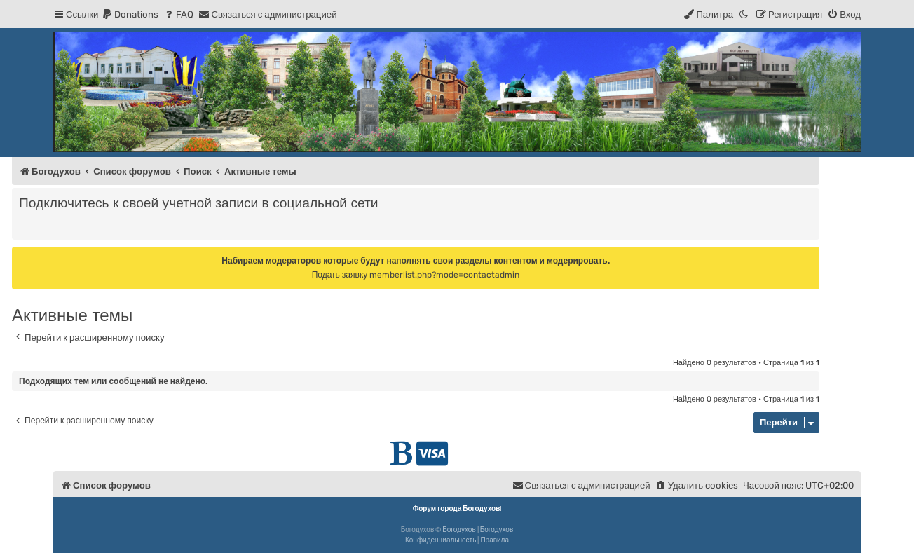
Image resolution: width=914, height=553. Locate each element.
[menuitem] (130, 14)
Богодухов (459, 530)
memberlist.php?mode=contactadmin (444, 275)
